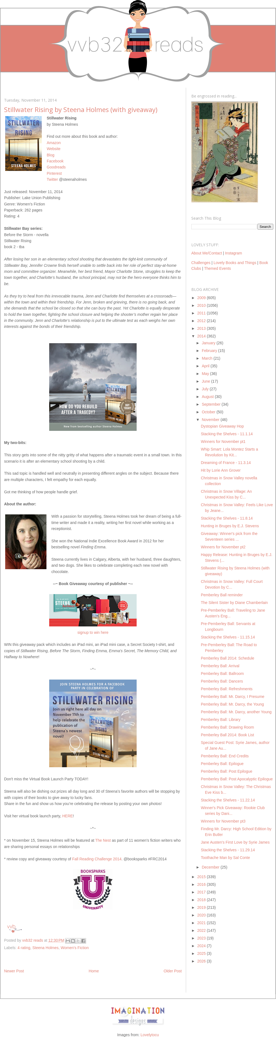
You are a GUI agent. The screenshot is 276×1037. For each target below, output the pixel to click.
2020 (202, 915)
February (210, 350)
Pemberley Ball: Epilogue (222, 763)
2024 (202, 946)
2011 (202, 313)
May (206, 373)
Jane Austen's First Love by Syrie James (235, 842)
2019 (202, 907)
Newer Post (14, 971)
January (209, 343)
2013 (202, 328)
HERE (67, 816)
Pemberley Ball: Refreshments (226, 689)
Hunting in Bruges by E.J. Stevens (230, 526)
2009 (202, 298)
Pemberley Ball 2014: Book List (227, 735)
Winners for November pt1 (223, 441)
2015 (202, 877)
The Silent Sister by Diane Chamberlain (234, 602)
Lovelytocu (149, 1035)
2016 (202, 884)
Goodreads (56, 167)
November (211, 419)
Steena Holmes (46, 948)
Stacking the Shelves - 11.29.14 (228, 850)
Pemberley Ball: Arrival (220, 666)
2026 (202, 961)
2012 (202, 321)
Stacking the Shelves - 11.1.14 (227, 434)
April (206, 366)
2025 (202, 953)
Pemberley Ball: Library (220, 719)
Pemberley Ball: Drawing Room (227, 727)
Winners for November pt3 (223, 821)
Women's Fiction (75, 948)
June (206, 381)
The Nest (103, 840)
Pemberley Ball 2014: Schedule (227, 658)
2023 (202, 938)
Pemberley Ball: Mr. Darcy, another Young (236, 712)
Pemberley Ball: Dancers (222, 681)
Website (53, 149)
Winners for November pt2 (223, 547)
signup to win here (92, 632)
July (206, 389)
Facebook (55, 161)
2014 (202, 336)
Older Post (173, 971)
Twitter (52, 179)
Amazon (54, 143)
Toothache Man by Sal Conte (225, 857)
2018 (202, 900)
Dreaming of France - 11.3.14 (226, 462)
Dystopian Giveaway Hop (222, 426)
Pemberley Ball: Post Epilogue (226, 771)
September (211, 404)
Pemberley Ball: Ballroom (222, 673)
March (207, 358)
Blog (50, 155)
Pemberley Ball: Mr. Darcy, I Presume (232, 696)
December (211, 867)
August (208, 396)
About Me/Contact (206, 253)
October (209, 412)
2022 (202, 930)
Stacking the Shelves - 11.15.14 (228, 637)
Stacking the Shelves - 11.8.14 (227, 518)
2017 (202, 892)
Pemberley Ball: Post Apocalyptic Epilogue (237, 779)
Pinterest (54, 173)
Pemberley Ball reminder (222, 595)
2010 (202, 305)
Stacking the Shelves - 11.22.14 (228, 800)
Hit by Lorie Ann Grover (221, 470)
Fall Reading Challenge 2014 (97, 859)
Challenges (200, 262)
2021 (202, 923)
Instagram (233, 253)
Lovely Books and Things (234, 262)
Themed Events (217, 268)
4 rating (23, 948)
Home (94, 971)
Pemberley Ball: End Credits (225, 756)
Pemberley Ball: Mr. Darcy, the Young (232, 704)
